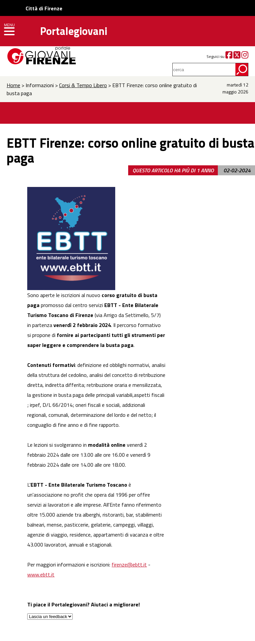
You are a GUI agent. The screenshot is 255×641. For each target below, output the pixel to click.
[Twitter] (236, 56)
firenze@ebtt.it (129, 564)
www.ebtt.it (40, 574)
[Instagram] (244, 56)
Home (13, 85)
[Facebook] (228, 56)
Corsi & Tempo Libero (83, 85)
